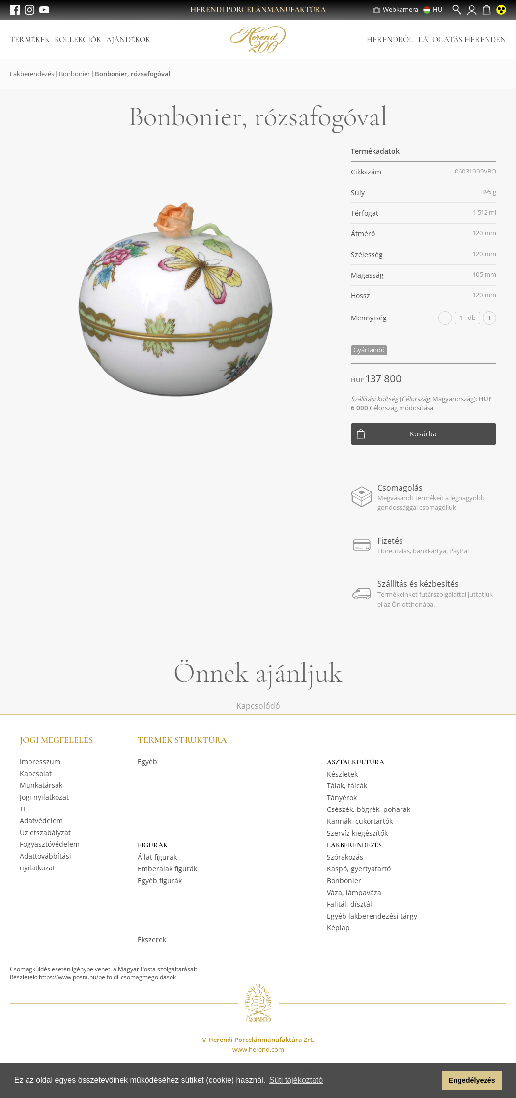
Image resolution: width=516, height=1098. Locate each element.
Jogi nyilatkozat (44, 797)
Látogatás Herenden (462, 40)
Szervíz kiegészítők (357, 833)
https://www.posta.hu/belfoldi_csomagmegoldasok (107, 977)
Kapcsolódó (258, 705)
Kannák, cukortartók (360, 821)
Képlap (338, 927)
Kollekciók (78, 40)
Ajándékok (128, 40)
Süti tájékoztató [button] (296, 1080)
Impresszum (40, 761)
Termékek (30, 40)
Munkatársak (41, 785)
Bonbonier (74, 73)
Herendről (390, 40)
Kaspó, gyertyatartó (359, 868)
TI (23, 808)
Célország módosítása (401, 408)
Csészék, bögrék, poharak (368, 809)
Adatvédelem (41, 820)
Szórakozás (345, 857)
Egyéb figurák (160, 880)
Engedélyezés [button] (472, 1080)
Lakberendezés (32, 73)
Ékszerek (152, 939)
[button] (431, 1081)
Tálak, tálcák (347, 785)
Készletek (342, 774)
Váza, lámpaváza (354, 892)
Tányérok (342, 797)
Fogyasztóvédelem (50, 844)
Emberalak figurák (167, 868)
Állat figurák (157, 857)
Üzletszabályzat (45, 832)
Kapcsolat (36, 773)
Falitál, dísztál (349, 904)
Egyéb (147, 761)
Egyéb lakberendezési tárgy (372, 916)
